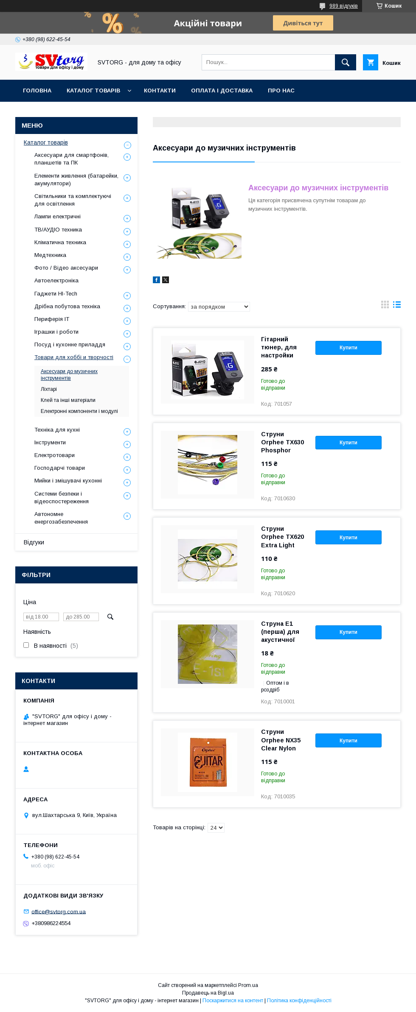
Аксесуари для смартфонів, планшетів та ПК (71, 159)
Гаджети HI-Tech (55, 293)
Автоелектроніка (56, 280)
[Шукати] (345, 62)
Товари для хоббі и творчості (73, 357)
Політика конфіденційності (299, 1001)
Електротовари (54, 455)
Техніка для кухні (57, 430)
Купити (348, 348)
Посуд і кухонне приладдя (69, 344)
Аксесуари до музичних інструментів (69, 374)
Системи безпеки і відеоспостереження (61, 498)
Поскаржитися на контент (232, 1001)
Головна (37, 90)
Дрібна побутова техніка (67, 306)
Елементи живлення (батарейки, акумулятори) (76, 180)
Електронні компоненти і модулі (79, 411)
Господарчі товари (59, 468)
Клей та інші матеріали (68, 400)
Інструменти (50, 442)
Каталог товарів (93, 90)
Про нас (281, 90)
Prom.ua (248, 985)
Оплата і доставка (222, 90)
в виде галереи (385, 306)
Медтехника (50, 255)
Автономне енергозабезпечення (61, 518)
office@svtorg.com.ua (58, 911)
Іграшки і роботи (56, 332)
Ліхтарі (49, 389)
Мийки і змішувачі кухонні (68, 480)
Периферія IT (51, 319)
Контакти (160, 90)
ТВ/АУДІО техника (58, 229)
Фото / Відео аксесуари (66, 268)
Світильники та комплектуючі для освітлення (72, 200)
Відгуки (34, 542)
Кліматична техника (60, 242)
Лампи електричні (57, 216)
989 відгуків (343, 6)
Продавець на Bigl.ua (208, 993)
